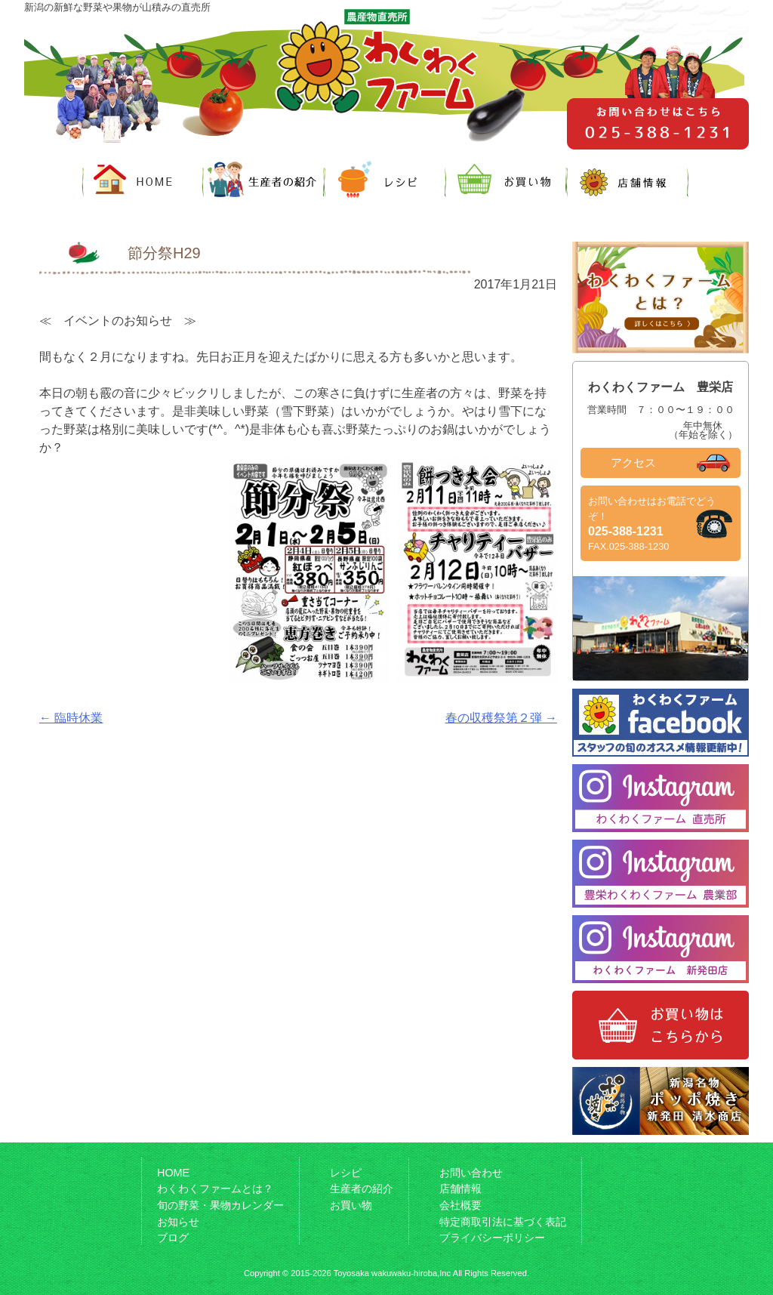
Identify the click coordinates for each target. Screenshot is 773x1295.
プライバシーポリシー (492, 1238)
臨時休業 (71, 717)
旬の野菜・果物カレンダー (220, 1205)
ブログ (173, 1238)
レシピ (346, 1173)
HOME (173, 1173)
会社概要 (460, 1205)
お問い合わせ (471, 1173)
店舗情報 (460, 1188)
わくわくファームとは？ (215, 1188)
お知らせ (178, 1222)
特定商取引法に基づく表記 (502, 1222)
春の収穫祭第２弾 (501, 717)
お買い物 (351, 1205)
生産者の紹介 (361, 1188)
